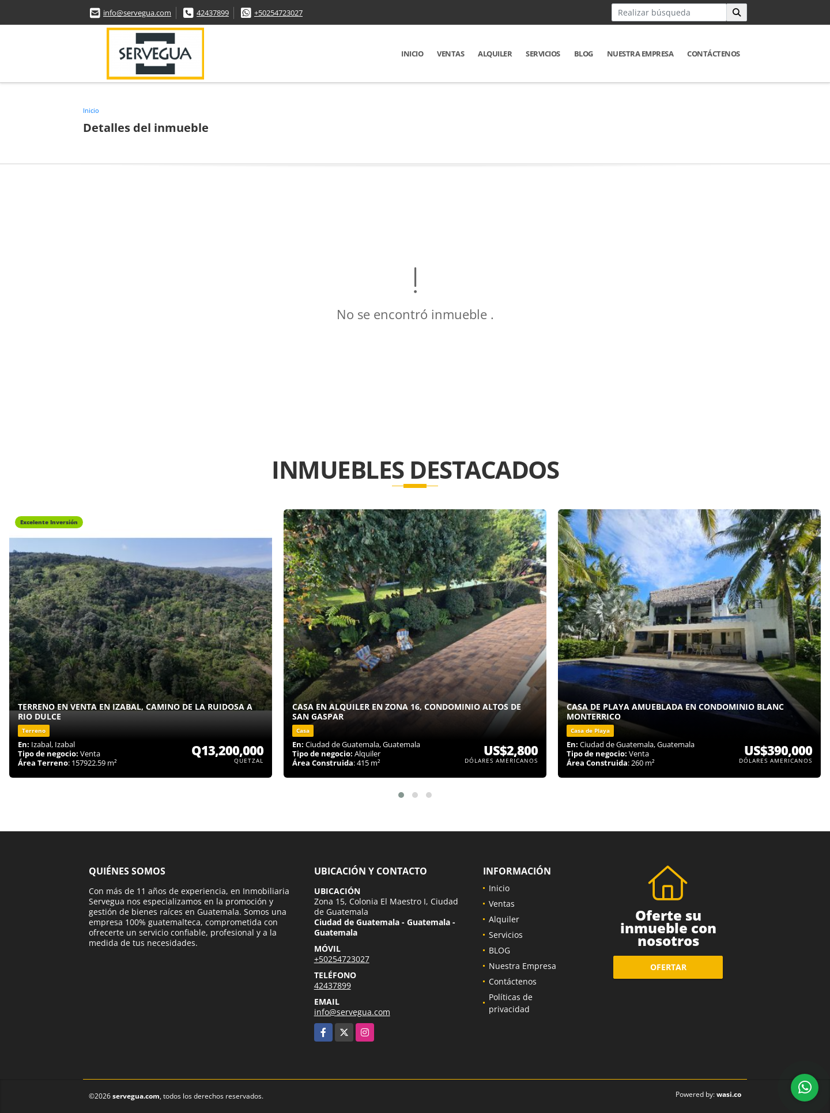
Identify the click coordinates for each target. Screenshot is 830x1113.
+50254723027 (278, 12)
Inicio (412, 53)
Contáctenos (713, 53)
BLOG (583, 53)
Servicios (543, 53)
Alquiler (495, 53)
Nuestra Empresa (640, 53)
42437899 (213, 12)
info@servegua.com (137, 12)
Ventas (450, 53)
